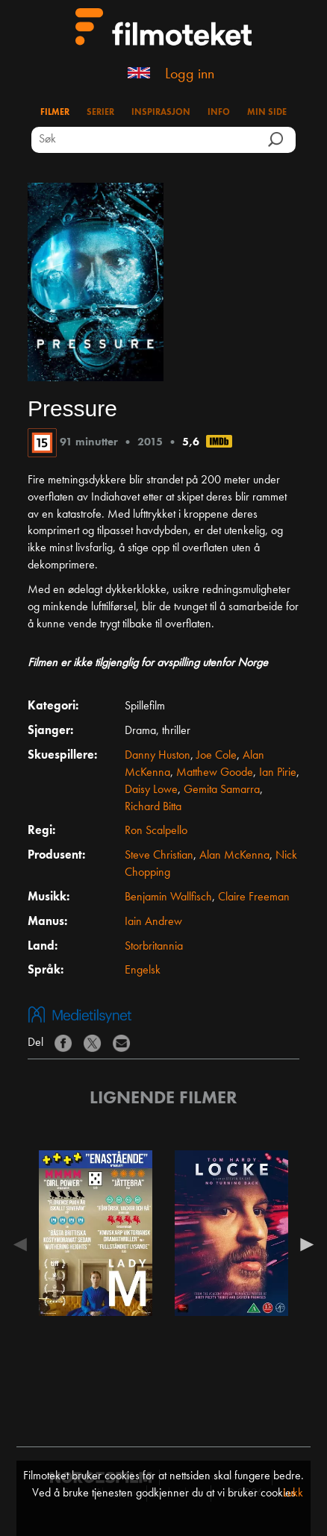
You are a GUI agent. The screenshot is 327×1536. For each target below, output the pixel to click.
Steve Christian (159, 856)
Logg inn (189, 74)
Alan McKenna (234, 856)
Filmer (54, 112)
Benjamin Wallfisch (168, 897)
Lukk (293, 1493)
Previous (24, 1244)
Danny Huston (157, 756)
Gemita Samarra (222, 790)
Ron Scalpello (156, 831)
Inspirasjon (160, 112)
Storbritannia (154, 947)
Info (219, 112)
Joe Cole (216, 756)
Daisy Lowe (151, 790)
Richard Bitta (153, 807)
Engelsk (143, 971)
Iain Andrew (153, 922)
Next (303, 1244)
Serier (100, 112)
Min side (267, 112)
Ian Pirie (277, 773)
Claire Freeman (254, 897)
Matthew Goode (214, 773)
